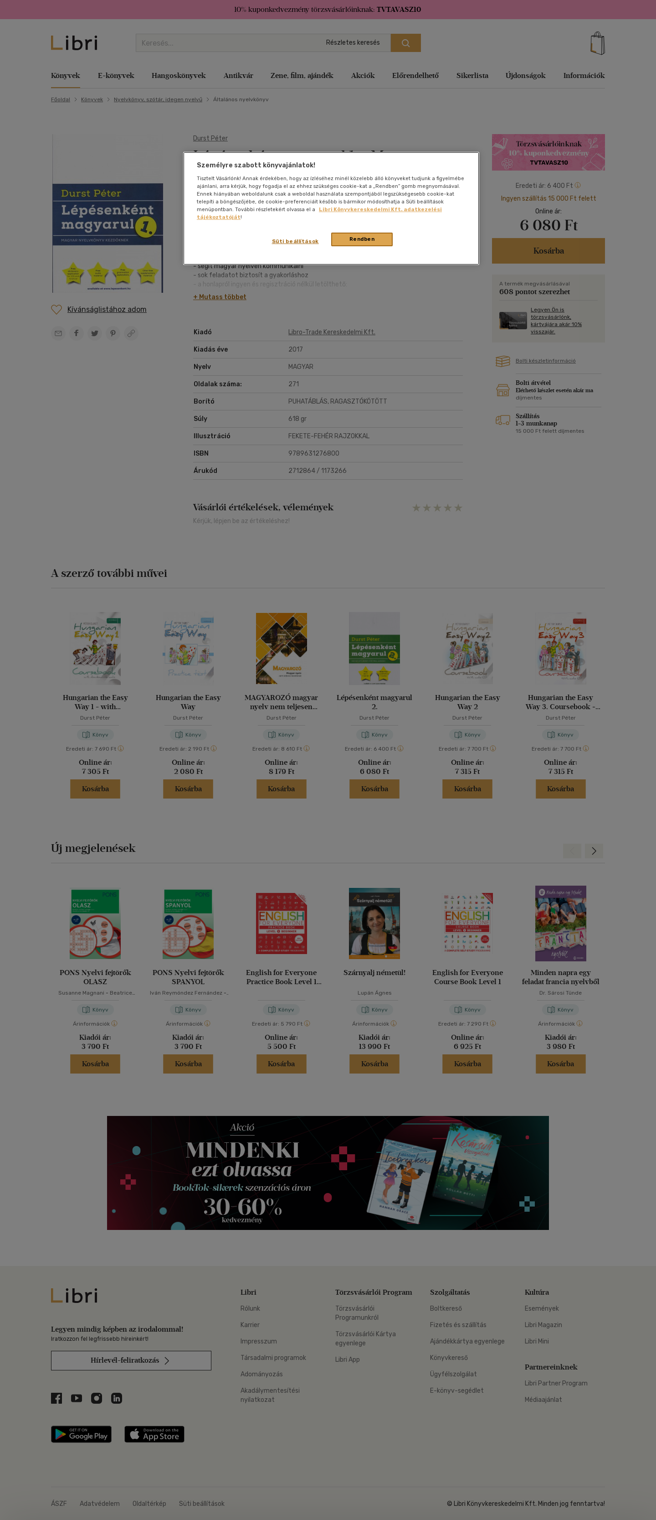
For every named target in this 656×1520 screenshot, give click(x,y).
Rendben (362, 239)
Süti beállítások (295, 241)
